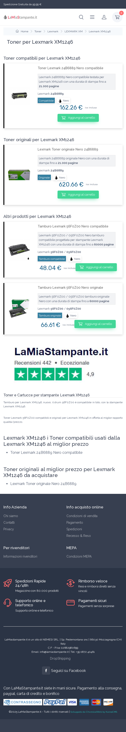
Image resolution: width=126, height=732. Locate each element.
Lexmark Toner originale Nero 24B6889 (68, 149)
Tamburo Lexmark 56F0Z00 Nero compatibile (73, 226)
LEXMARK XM (74, 31)
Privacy (8, 529)
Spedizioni (74, 529)
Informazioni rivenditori (20, 556)
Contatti (9, 522)
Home (22, 31)
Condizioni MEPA (79, 556)
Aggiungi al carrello (78, 118)
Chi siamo (10, 516)
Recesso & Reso (78, 536)
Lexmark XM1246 (99, 31)
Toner (37, 31)
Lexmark (52, 31)
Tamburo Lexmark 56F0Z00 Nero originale (70, 287)
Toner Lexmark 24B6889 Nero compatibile (70, 68)
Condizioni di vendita (81, 516)
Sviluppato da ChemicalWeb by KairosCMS (94, 712)
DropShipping (60, 658)
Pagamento (74, 522)
